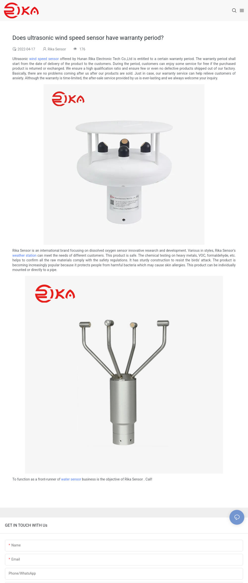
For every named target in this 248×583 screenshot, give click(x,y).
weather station (24, 255)
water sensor (71, 479)
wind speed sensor (44, 59)
